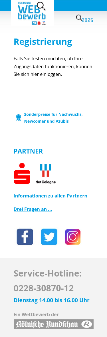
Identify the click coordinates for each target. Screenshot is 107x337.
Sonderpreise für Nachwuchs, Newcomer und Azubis (53, 118)
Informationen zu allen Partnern (51, 196)
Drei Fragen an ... (33, 209)
